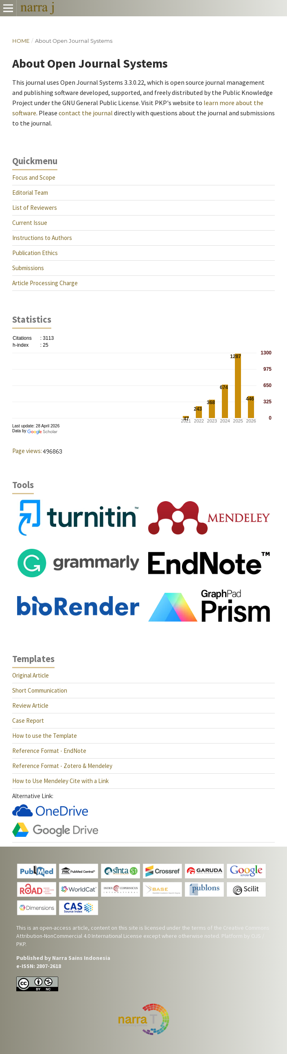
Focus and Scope (33, 177)
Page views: (27, 451)
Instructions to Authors (42, 238)
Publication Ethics (35, 253)
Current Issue (29, 223)
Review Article (30, 705)
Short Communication (39, 690)
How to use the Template (44, 735)
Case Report (28, 720)
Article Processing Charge (45, 283)
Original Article (30, 675)
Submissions (28, 268)
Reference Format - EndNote (49, 751)
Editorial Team (30, 192)
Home (21, 40)
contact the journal (86, 113)
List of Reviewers (34, 207)
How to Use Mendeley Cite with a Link (60, 781)
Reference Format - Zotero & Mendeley (62, 766)
